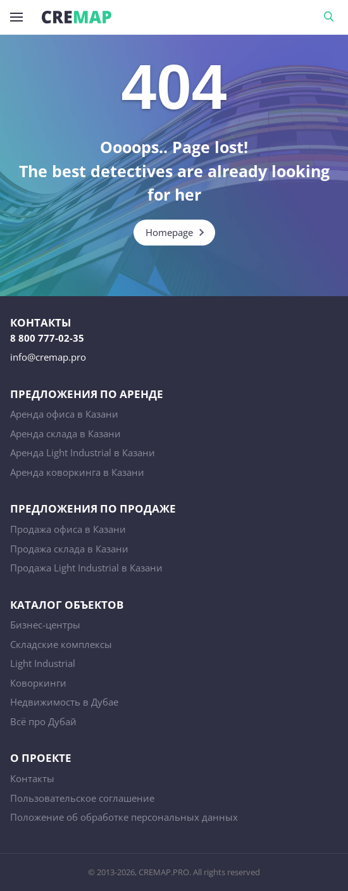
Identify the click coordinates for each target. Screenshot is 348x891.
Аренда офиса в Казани (64, 414)
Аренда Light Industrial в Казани (82, 452)
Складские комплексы (61, 644)
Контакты (32, 778)
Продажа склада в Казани (69, 548)
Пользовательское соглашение (82, 798)
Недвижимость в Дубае (64, 701)
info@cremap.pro (48, 357)
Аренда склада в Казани (65, 433)
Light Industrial (42, 663)
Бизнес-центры (45, 624)
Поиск (331, 17)
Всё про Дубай (43, 721)
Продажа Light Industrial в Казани (86, 567)
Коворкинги (38, 682)
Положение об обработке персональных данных (124, 817)
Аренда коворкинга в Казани (77, 472)
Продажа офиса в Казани (68, 529)
